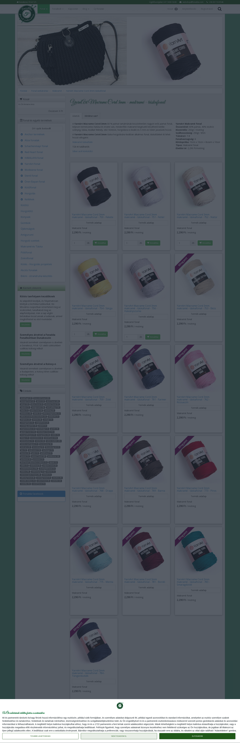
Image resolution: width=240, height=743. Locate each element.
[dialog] (120, 721)
